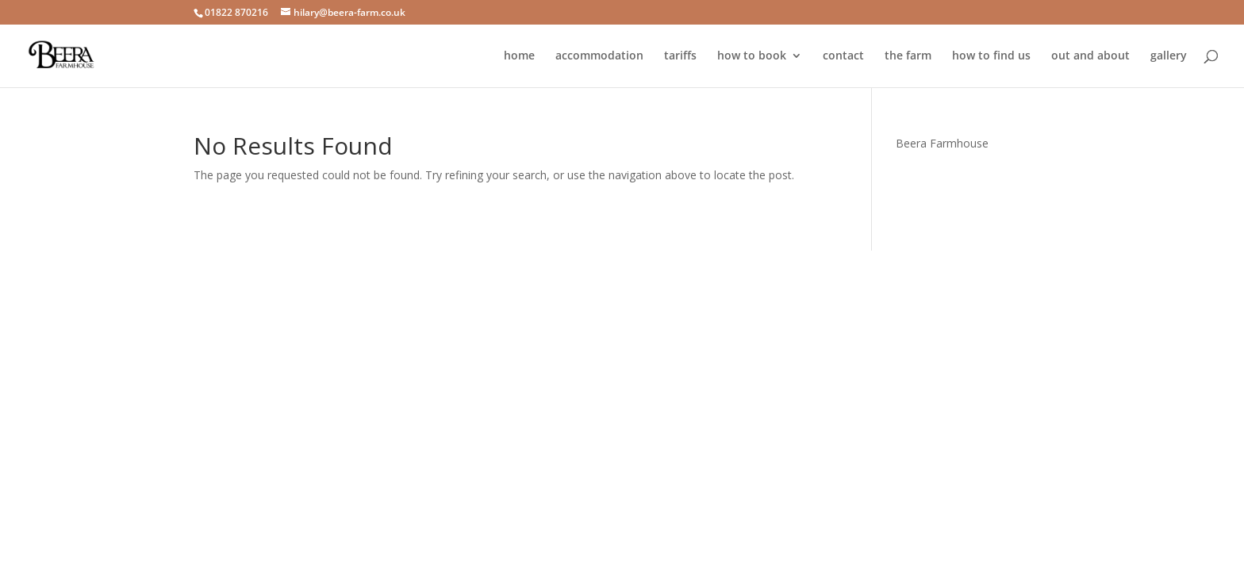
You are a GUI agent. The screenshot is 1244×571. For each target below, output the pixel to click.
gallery (1168, 56)
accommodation (599, 56)
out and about (1090, 56)
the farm (908, 56)
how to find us (991, 56)
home (519, 56)
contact (843, 56)
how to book (751, 56)
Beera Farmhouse (942, 143)
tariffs (680, 56)
